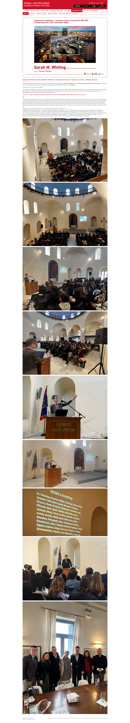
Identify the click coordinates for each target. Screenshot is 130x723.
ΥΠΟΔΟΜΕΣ (67, 10)
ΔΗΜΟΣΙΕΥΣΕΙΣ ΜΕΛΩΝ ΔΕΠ (65, 13)
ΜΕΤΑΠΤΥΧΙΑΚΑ (35, 10)
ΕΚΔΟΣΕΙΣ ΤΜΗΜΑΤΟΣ (53, 13)
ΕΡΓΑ (84, 10)
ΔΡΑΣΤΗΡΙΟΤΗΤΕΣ (77, 10)
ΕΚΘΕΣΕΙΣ (44, 13)
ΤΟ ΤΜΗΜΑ (26, 10)
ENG (104, 3)
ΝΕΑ (88, 10)
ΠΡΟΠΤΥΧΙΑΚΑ (45, 10)
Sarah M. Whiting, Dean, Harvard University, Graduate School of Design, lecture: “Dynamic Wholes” (60, 80)
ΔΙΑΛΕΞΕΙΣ (25, 13)
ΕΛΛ (102, 3)
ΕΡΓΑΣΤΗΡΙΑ (32, 13)
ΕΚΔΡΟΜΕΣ (74, 13)
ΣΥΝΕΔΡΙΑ (38, 13)
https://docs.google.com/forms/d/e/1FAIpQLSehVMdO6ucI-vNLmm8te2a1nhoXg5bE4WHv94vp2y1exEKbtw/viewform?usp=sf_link (54, 94)
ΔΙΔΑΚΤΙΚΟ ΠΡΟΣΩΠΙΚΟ (56, 10)
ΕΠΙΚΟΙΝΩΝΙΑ (94, 10)
